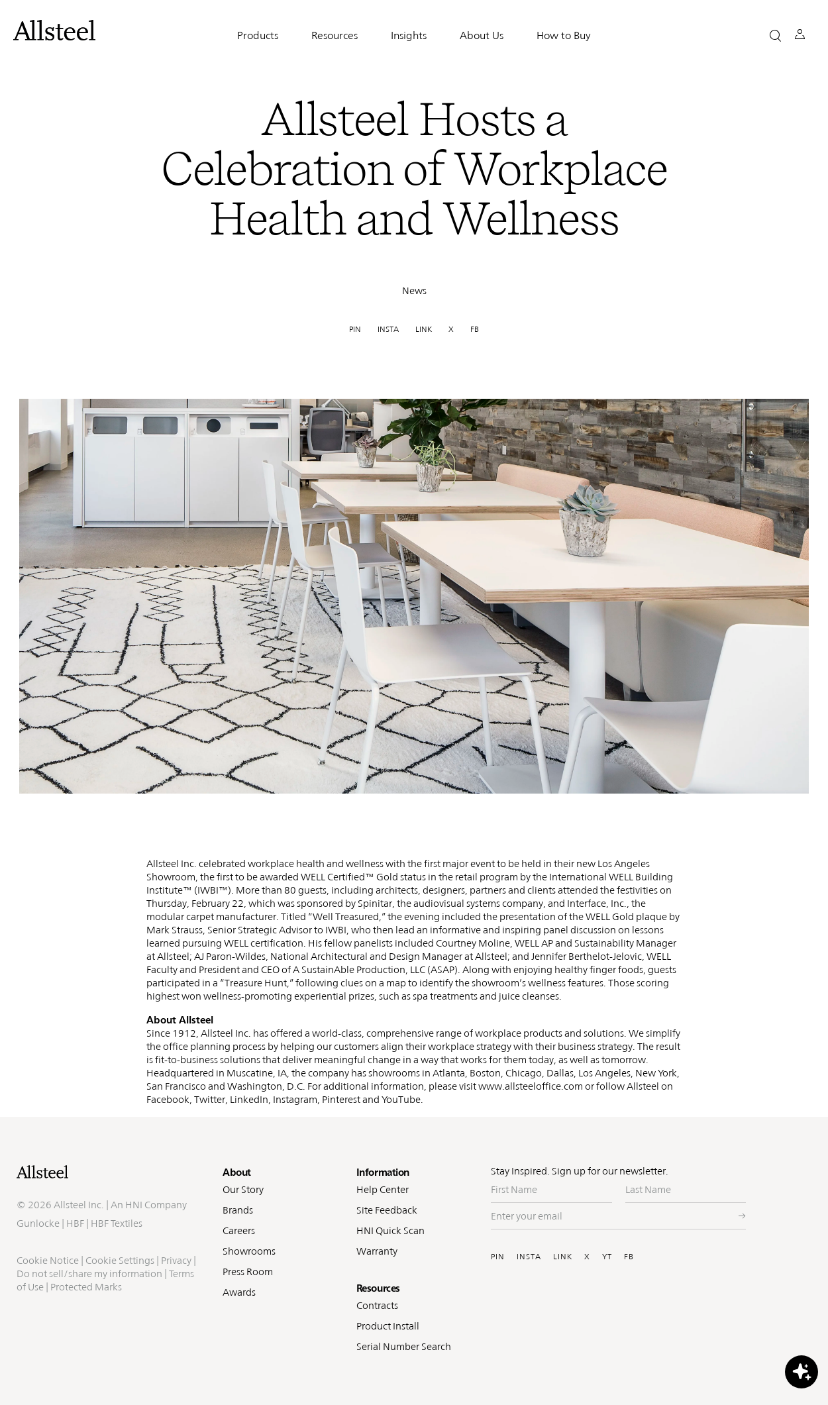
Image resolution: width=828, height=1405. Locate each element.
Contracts (377, 1305)
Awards (239, 1292)
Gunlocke (38, 1223)
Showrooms (249, 1251)
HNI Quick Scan (390, 1230)
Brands (238, 1210)
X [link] (451, 329)
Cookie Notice (48, 1260)
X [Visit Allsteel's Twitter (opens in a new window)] (587, 1256)
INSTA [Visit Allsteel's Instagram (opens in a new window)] (529, 1256)
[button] (775, 35)
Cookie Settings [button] (119, 1260)
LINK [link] (423, 329)
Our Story (243, 1189)
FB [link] (474, 329)
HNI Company (156, 1204)
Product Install (387, 1325)
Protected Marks (86, 1286)
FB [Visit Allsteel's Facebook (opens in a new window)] (629, 1256)
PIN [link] (355, 329)
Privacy (176, 1260)
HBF (75, 1223)
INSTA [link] (388, 329)
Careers (239, 1230)
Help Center (382, 1189)
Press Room (248, 1271)
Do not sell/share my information (89, 1273)
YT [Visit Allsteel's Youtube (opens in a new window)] (607, 1256)
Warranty (376, 1251)
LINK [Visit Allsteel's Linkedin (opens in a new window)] (562, 1256)
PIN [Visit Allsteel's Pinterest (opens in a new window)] (498, 1256)
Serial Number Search (403, 1346)
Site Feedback (386, 1210)
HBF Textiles (116, 1223)
